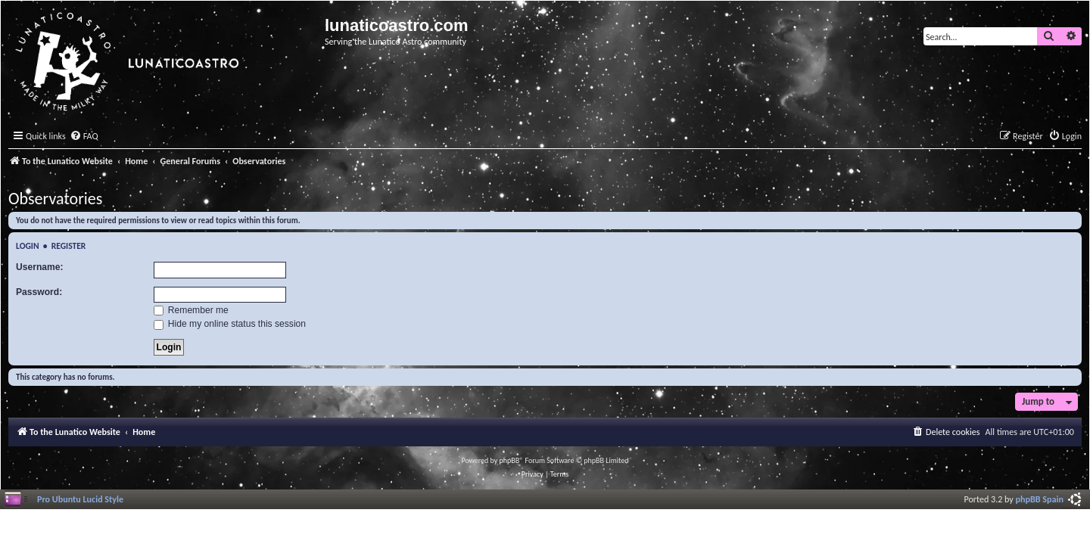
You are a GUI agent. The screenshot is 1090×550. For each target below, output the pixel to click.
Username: (40, 267)
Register (68, 246)
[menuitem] (84, 136)
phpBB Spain (1040, 499)
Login (27, 246)
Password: (39, 292)
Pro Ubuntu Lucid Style (80, 499)
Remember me (191, 310)
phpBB (510, 460)
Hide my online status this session (230, 324)
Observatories (55, 198)
